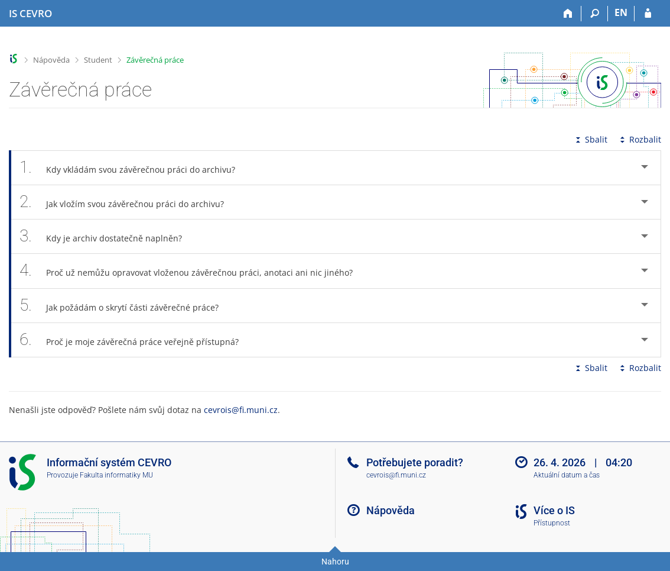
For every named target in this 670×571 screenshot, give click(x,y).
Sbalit (590, 139)
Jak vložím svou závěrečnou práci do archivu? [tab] (128, 202)
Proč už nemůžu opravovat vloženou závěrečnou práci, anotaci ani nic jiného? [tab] (192, 270)
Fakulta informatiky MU (116, 475)
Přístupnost (552, 523)
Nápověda (51, 59)
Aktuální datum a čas (567, 475)
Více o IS (554, 510)
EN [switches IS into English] (620, 12)
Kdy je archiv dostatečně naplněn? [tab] (107, 236)
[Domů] (568, 13)
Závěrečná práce (155, 59)
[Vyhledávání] (594, 13)
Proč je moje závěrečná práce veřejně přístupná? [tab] (135, 340)
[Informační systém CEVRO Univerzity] (30, 13)
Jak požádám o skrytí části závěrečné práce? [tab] (125, 305)
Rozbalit (639, 139)
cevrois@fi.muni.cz (241, 409)
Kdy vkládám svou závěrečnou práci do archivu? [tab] (133, 167)
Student (98, 59)
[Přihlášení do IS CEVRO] (648, 13)
